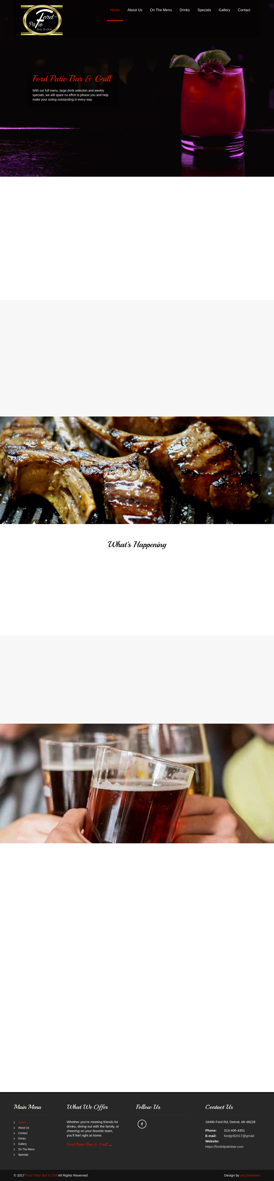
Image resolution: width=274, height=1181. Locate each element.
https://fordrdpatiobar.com (224, 1146)
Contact (244, 10)
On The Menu (161, 10)
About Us (135, 10)
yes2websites (250, 1175)
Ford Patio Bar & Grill (89, 1144)
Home (115, 10)
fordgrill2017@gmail (239, 1136)
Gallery (224, 10)
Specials (204, 10)
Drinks (185, 10)
